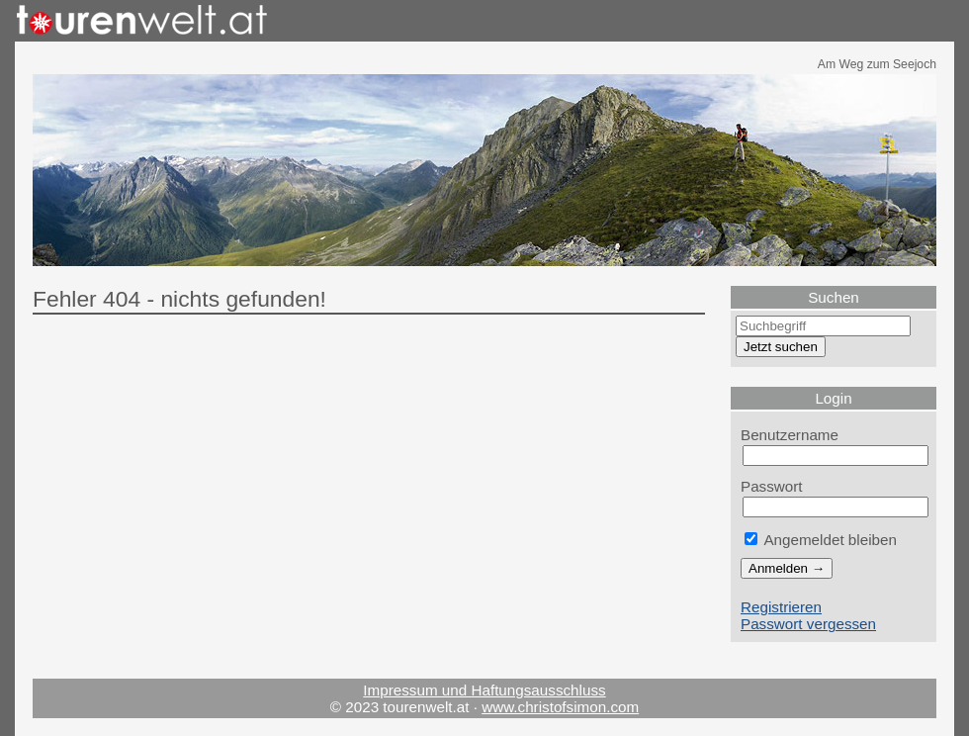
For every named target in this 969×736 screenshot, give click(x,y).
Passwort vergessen (808, 623)
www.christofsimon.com (560, 706)
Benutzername (789, 434)
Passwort (772, 486)
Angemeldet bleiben (821, 539)
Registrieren (781, 606)
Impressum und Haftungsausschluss (484, 690)
